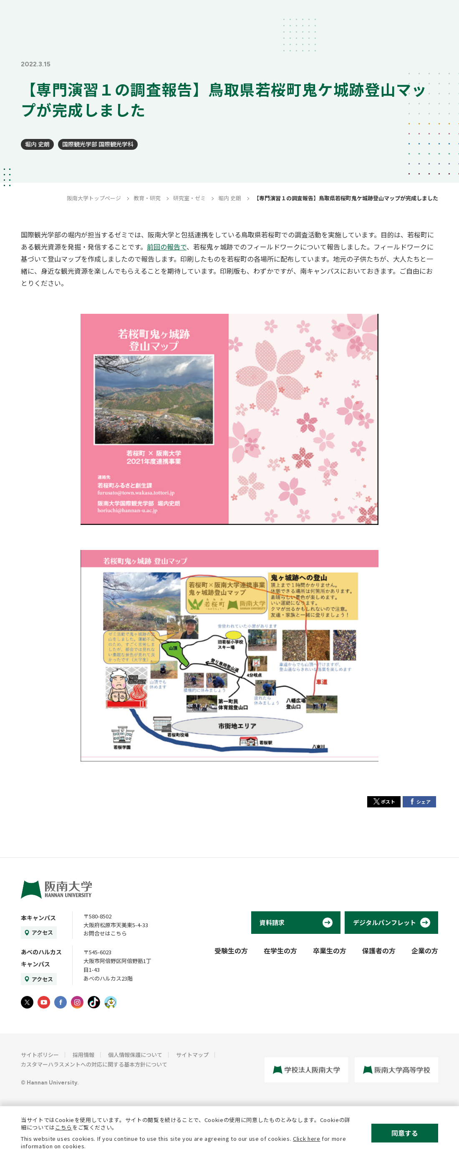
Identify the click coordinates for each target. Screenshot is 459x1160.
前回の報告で (167, 247)
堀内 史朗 (37, 144)
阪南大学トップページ (94, 198)
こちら (63, 1127)
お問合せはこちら (105, 933)
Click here (306, 1138)
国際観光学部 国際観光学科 (98, 144)
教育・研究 (147, 198)
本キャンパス (38, 917)
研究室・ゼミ (189, 198)
